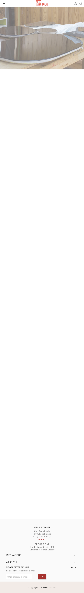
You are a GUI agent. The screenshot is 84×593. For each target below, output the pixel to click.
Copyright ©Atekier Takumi (42, 587)
